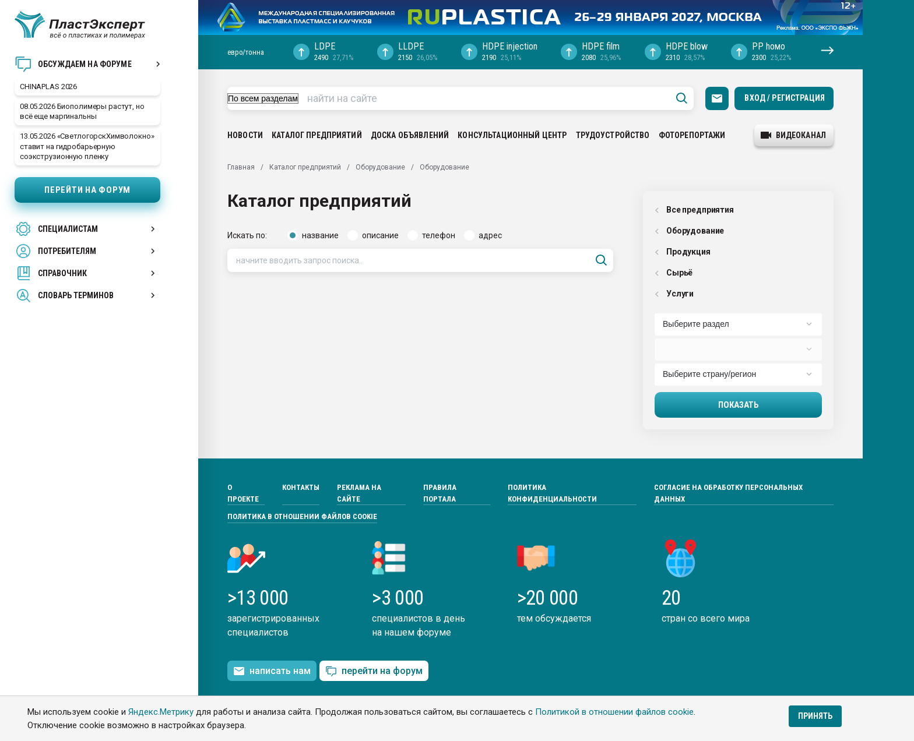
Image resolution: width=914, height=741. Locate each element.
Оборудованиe (689, 230)
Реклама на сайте (359, 493)
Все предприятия (694, 209)
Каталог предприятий (317, 135)
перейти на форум (374, 671)
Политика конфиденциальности (552, 493)
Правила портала (439, 493)
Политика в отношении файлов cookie (302, 516)
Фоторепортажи (692, 135)
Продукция (683, 251)
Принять (815, 716)
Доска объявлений (410, 135)
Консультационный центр (512, 135)
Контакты (300, 487)
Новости (245, 135)
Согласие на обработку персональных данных (728, 493)
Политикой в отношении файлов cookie (614, 712)
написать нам (272, 671)
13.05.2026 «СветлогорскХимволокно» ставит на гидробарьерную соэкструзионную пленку (87, 146)
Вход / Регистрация (784, 98)
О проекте (243, 493)
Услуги (674, 293)
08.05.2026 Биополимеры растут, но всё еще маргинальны (82, 111)
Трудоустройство (613, 135)
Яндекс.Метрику (161, 712)
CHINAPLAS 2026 (48, 86)
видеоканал (793, 135)
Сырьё (673, 272)
